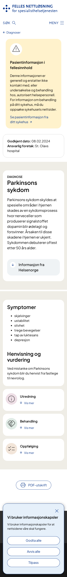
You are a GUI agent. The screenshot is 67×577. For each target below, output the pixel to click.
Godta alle (33, 540)
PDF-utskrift (37, 485)
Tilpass (33, 562)
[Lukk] (57, 511)
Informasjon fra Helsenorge (31, 267)
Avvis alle (33, 551)
